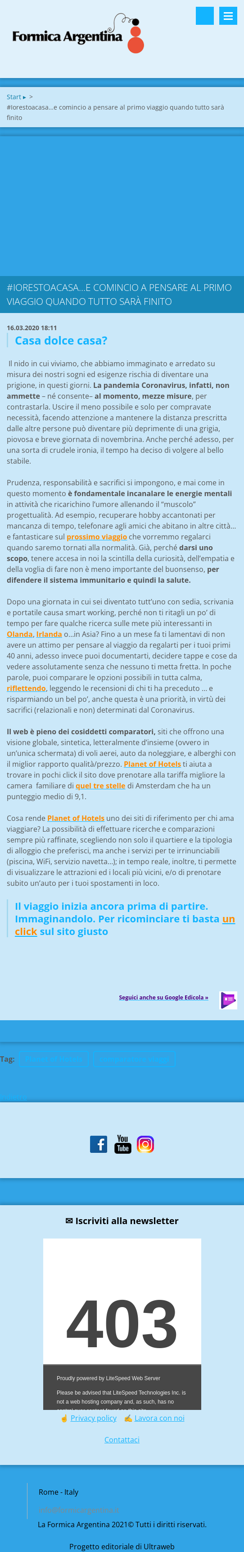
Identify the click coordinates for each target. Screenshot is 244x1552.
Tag (6, 1059)
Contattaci (122, 1440)
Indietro (13, 1097)
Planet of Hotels (53, 1059)
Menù (228, 16)
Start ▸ (16, 96)
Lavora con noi (160, 1418)
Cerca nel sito (205, 16)
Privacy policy (94, 1418)
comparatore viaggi (134, 1059)
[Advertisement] (122, 204)
